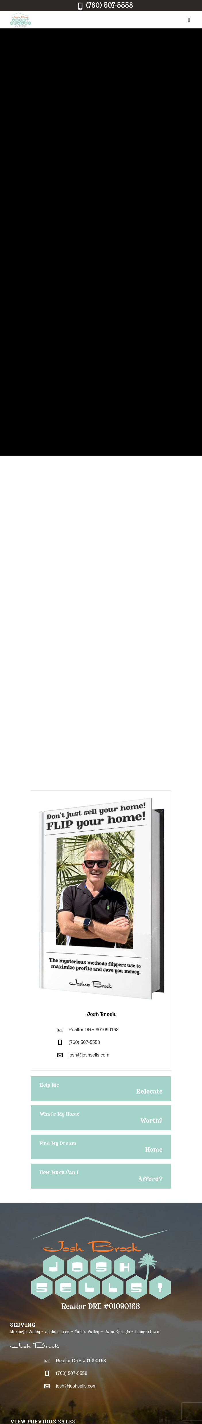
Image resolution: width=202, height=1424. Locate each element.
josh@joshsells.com (89, 1054)
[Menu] (187, 19)
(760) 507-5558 (84, 1042)
